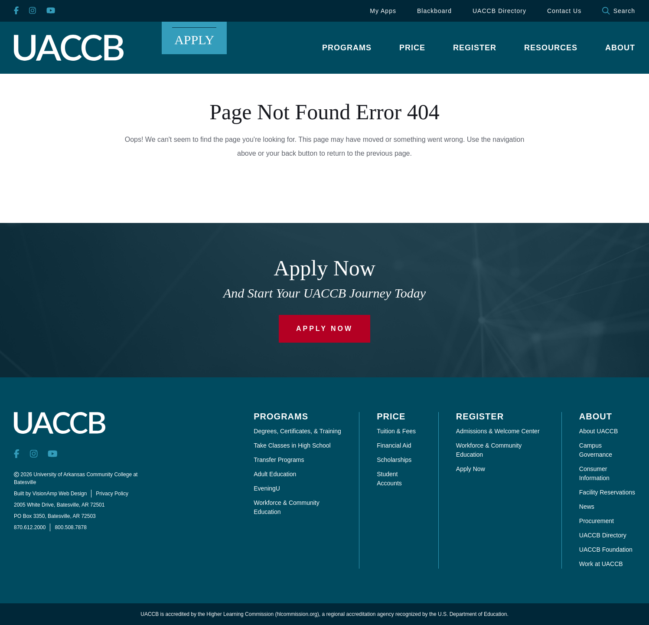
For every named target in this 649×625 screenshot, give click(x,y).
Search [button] (618, 11)
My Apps (383, 10)
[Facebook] (16, 11)
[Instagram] (32, 11)
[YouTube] (50, 11)
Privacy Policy (112, 494)
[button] (346, 48)
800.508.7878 (70, 527)
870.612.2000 (30, 527)
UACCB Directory (499, 10)
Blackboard (434, 10)
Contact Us (564, 10)
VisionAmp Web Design (60, 494)
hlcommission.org (297, 614)
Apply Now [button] (324, 328)
